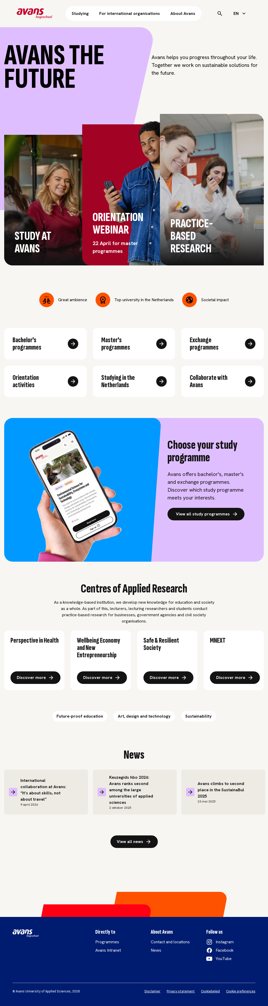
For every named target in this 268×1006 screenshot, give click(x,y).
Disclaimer (152, 991)
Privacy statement (181, 991)
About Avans (182, 13)
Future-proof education (80, 716)
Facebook (224, 950)
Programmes (107, 942)
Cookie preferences (240, 991)
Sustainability (198, 716)
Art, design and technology (144, 716)
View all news (134, 842)
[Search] (220, 13)
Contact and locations (170, 942)
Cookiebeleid (210, 991)
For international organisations (129, 13)
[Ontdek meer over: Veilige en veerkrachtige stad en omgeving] (168, 677)
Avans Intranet (108, 950)
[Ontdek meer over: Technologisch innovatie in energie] (235, 677)
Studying (80, 13)
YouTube (224, 958)
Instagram (225, 942)
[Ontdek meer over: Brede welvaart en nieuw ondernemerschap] (102, 677)
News (156, 950)
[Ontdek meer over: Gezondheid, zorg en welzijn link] (35, 677)
